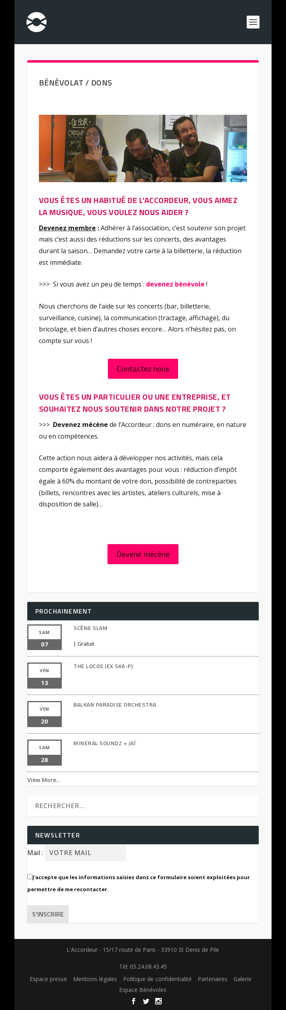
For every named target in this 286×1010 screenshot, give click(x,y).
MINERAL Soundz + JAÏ (104, 743)
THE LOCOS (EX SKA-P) (103, 666)
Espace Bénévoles (142, 990)
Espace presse (48, 979)
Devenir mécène (143, 554)
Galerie (242, 979)
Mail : (36, 852)
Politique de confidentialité (157, 979)
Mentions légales (95, 979)
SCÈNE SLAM (90, 628)
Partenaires (212, 979)
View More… (44, 780)
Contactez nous (143, 368)
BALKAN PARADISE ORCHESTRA (114, 704)
